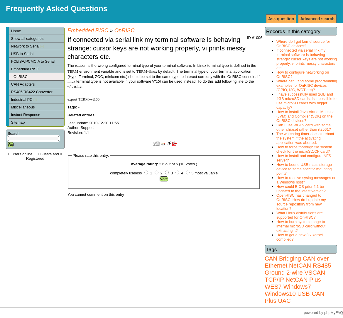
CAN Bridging (283, 258)
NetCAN (300, 265)
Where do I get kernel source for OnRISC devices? (303, 43)
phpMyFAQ (333, 312)
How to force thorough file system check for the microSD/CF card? (304, 149)
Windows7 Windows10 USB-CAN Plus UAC (295, 293)
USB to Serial (22, 54)
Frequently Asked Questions (56, 8)
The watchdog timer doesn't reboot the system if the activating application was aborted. (305, 138)
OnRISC (20, 76)
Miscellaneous (23, 107)
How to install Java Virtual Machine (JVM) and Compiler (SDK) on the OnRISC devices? (305, 116)
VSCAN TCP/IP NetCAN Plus (295, 276)
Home (16, 31)
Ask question (281, 18)
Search (14, 133)
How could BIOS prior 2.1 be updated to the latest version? (301, 188)
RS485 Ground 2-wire (298, 269)
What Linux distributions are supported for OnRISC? (299, 215)
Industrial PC (24, 99)
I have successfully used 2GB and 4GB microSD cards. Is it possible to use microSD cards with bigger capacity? (306, 101)
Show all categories (27, 38)
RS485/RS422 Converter (32, 92)
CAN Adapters (23, 84)
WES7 (273, 286)
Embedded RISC (25, 69)
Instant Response (25, 115)
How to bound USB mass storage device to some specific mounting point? (304, 169)
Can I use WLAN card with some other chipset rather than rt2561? (303, 127)
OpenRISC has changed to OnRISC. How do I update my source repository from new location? (301, 202)
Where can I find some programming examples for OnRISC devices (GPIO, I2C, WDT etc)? (306, 85)
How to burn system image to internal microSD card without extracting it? (300, 226)
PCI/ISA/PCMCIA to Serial (33, 61)
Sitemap (18, 122)
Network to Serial (27, 46)
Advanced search (317, 18)
